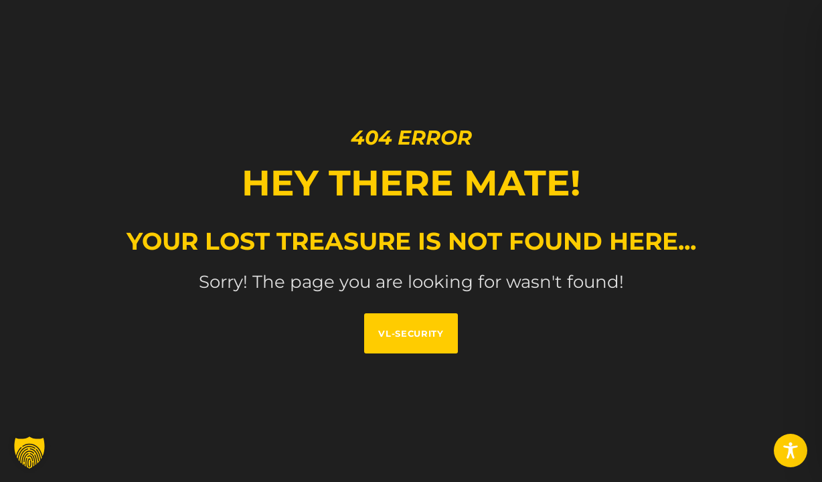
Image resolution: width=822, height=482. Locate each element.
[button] (29, 452)
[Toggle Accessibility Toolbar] (790, 450)
